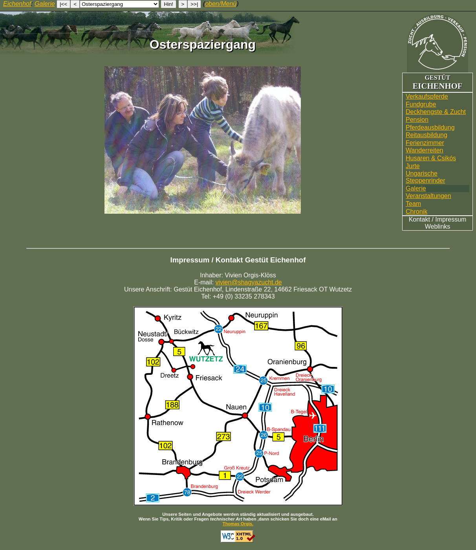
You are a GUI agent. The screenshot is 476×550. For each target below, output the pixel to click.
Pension (417, 119)
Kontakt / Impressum (438, 219)
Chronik (416, 211)
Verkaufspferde (427, 96)
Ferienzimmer (425, 142)
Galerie (416, 188)
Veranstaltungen (428, 195)
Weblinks (437, 226)
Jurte (413, 166)
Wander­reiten (424, 150)
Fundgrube (421, 104)
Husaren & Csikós (431, 158)
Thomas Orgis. (238, 523)
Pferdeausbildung (430, 127)
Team (413, 203)
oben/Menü (220, 3)
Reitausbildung (426, 135)
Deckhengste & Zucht (436, 111)
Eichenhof (17, 3)
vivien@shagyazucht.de (249, 282)
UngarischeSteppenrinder (425, 177)
